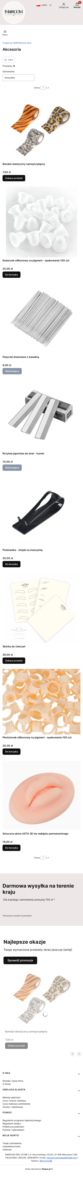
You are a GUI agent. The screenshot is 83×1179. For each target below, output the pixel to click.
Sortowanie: (9, 71)
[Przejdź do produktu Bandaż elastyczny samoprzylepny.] (41, 128)
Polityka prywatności (13, 1126)
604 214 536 (46, 1161)
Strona (37, 88)
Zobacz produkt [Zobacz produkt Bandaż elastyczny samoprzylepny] (14, 178)
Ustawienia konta (11, 1146)
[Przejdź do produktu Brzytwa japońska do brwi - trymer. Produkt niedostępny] (41, 414)
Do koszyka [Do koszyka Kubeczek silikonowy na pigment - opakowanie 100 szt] (11, 274)
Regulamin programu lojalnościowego (22, 1120)
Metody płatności (11, 1097)
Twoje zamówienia (12, 1143)
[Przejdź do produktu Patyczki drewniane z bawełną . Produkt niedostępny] (41, 318)
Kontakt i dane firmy (13, 1080)
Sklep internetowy (38, 1169)
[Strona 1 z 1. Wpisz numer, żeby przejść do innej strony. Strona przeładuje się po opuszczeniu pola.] (43, 88)
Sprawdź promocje (20, 960)
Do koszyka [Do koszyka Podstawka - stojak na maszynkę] (11, 564)
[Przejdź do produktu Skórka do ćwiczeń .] (41, 607)
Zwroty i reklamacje (13, 1107)
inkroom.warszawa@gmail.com (62, 1157)
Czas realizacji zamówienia (16, 1103)
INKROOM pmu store (17, 43)
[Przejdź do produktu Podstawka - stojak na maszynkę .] (41, 511)
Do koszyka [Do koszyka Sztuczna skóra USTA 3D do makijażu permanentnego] (11, 847)
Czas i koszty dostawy (14, 1100)
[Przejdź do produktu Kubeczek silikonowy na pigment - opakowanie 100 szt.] (41, 221)
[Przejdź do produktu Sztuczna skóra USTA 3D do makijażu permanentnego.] (41, 795)
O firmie (7, 1084)
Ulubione (7, 1149)
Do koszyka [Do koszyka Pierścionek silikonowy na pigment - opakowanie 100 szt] (11, 751)
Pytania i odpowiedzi (13, 1129)
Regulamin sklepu (12, 1123)
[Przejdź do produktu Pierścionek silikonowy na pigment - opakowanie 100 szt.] (41, 701)
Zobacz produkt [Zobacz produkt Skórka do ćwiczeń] (14, 660)
